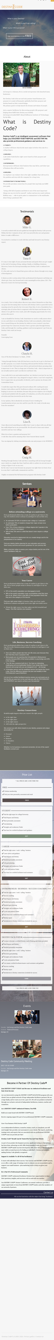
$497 (26, 878)
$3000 (26, 978)
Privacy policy (29, 1336)
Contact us (40, 1336)
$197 (26, 836)
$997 (26, 927)
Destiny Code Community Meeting (16, 1061)
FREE (27, 800)
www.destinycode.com (26, 441)
